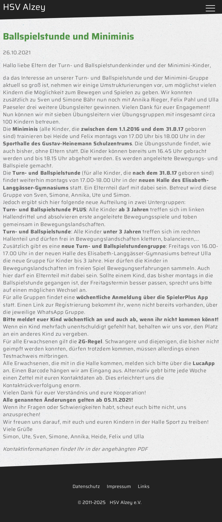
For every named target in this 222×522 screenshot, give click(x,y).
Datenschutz (86, 486)
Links (143, 486)
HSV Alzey (24, 7)
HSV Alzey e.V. (126, 502)
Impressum (119, 486)
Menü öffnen (210, 9)
